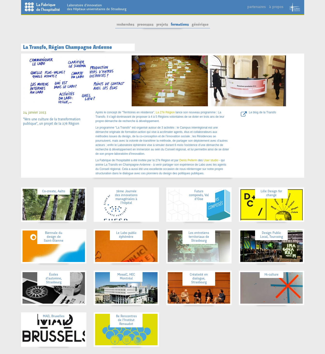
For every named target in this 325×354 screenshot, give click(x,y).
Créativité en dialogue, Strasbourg (199, 278)
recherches (125, 24)
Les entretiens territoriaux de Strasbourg (199, 237)
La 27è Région (165, 112)
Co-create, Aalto (53, 191)
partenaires (256, 6)
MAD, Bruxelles (53, 316)
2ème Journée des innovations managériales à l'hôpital (126, 197)
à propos (276, 6)
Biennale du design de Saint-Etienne (53, 237)
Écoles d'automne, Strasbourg (54, 278)
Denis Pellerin (188, 160)
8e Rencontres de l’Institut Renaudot (126, 320)
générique (200, 24)
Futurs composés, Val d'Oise (199, 195)
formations (180, 24)
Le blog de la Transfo (262, 112)
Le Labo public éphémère (126, 235)
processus (145, 24)
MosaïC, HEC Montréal (126, 276)
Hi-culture (272, 274)
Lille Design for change (271, 193)
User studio (211, 160)
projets (162, 24)
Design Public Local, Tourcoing (271, 235)
